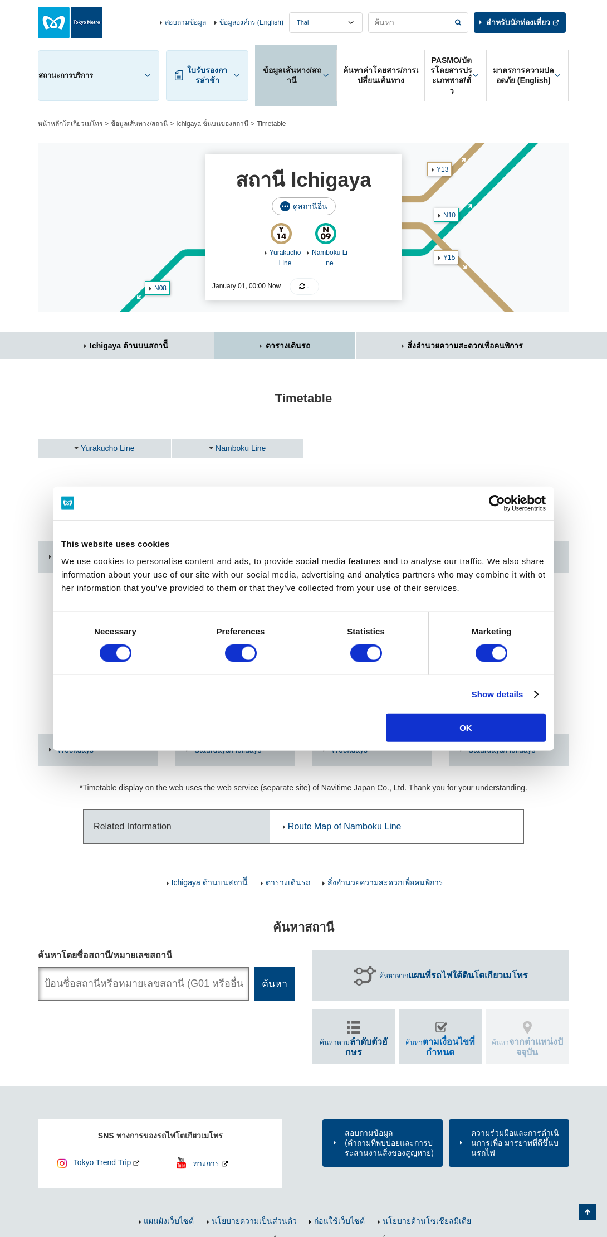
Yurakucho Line (108, 448)
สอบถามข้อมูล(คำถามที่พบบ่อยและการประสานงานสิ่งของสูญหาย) (389, 1142)
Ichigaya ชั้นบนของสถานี (212, 124)
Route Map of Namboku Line (345, 826)
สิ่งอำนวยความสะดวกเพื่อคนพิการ (465, 345)
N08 (160, 288)
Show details (497, 693)
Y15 (449, 257)
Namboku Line (241, 448)
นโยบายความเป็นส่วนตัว (254, 1220)
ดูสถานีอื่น (310, 206)
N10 (449, 215)
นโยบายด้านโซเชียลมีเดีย (427, 1220)
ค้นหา (440, 1047)
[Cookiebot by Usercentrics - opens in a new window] (497, 502)
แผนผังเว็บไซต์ (169, 1220)
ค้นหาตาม (354, 1047)
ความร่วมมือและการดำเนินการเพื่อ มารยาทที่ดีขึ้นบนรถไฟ (515, 1142)
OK (465, 728)
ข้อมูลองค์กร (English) (251, 22)
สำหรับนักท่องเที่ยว (518, 22)
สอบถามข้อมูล (185, 22)
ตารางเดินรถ (288, 345)
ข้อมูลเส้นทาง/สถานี (139, 124)
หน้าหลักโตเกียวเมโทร (70, 124)
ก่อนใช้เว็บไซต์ (339, 1220)
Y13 (442, 169)
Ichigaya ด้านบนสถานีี (129, 345)
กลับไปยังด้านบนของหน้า (587, 1212)
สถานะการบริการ (65, 75)
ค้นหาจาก (453, 976)
